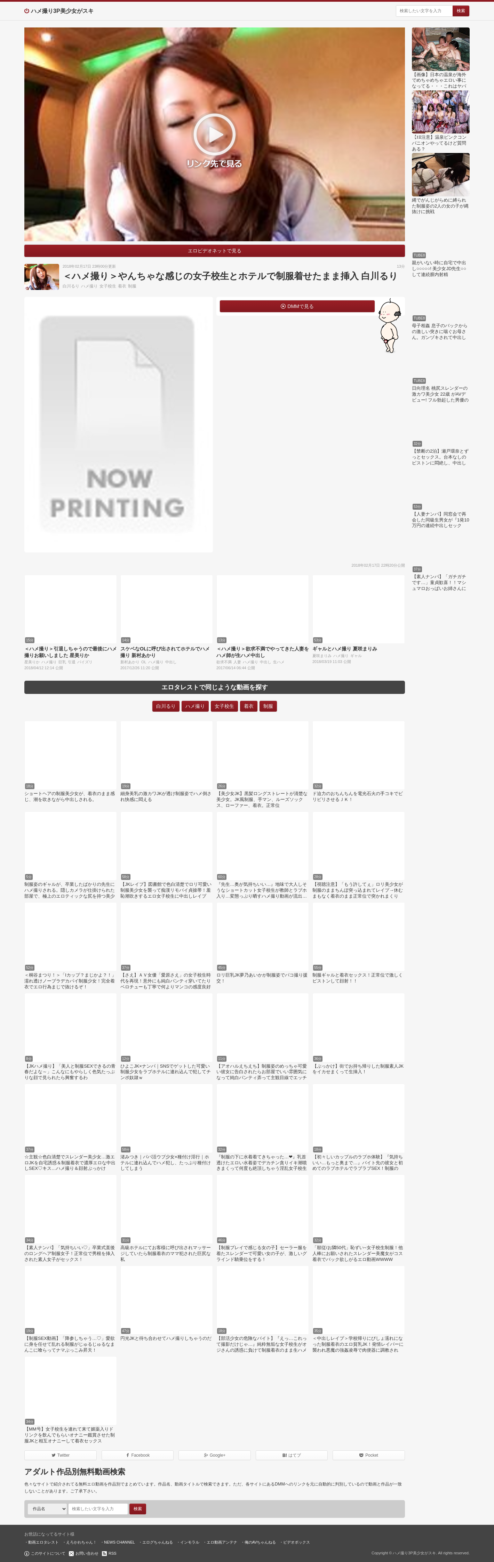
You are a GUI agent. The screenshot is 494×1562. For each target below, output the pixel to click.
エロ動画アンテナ (222, 1542)
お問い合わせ (86, 1553)
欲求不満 (224, 662)
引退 (71, 662)
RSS (113, 1553)
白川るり (71, 286)
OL (143, 662)
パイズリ (85, 662)
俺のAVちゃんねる (260, 1542)
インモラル (189, 1542)
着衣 (122, 286)
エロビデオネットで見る (214, 250)
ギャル (356, 656)
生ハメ (279, 662)
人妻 (237, 662)
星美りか (32, 662)
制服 (132, 286)
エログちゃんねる (157, 1542)
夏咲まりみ (322, 656)
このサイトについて (48, 1553)
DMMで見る (300, 306)
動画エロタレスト (43, 1542)
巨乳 (62, 662)
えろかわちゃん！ (81, 1542)
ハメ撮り (89, 286)
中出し (171, 662)
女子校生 (107, 286)
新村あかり (130, 662)
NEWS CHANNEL (119, 1542)
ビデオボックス (296, 1542)
